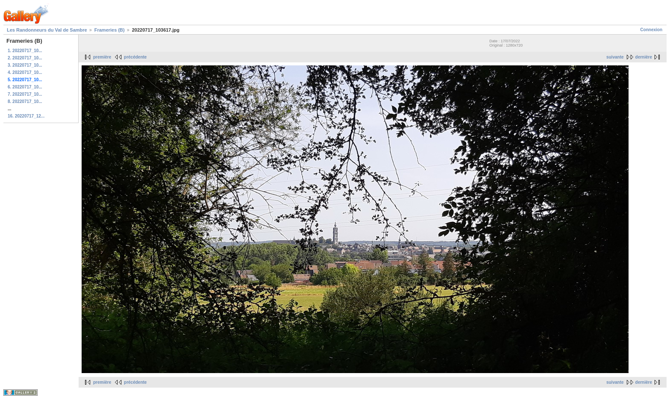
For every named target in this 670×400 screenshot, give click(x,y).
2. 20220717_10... (25, 58)
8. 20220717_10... (25, 101)
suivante (615, 57)
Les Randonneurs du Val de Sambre (47, 29)
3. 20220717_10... (25, 65)
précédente (135, 57)
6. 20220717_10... (25, 87)
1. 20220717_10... (25, 50)
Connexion (651, 29)
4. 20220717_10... (25, 72)
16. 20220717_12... (26, 116)
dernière (643, 57)
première (102, 57)
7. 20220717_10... (25, 94)
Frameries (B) (109, 29)
